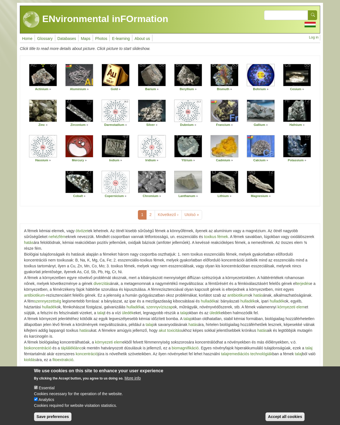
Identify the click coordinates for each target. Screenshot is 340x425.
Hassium (41, 160)
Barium (150, 89)
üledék (127, 313)
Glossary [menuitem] (44, 38)
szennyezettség (47, 301)
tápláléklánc (71, 348)
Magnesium (259, 196)
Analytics (46, 402)
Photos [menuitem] (101, 38)
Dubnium (186, 124)
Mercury (78, 160)
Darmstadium (114, 124)
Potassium (296, 160)
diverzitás (102, 283)
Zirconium (77, 124)
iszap (168, 307)
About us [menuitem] (142, 38)
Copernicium (114, 196)
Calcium (259, 160)
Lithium (223, 196)
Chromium (150, 196)
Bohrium (259, 89)
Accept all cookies (285, 419)
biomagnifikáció (185, 348)
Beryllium (187, 89)
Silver (150, 124)
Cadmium (223, 160)
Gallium (259, 124)
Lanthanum (186, 196)
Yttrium (186, 160)
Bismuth (223, 89)
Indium (114, 160)
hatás (28, 242)
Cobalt (78, 196)
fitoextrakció (62, 359)
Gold (114, 89)
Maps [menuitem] (85, 38)
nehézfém (57, 236)
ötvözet (82, 231)
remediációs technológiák (250, 354)
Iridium (150, 160)
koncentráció (87, 354)
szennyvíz (155, 307)
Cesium (295, 89)
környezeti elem (291, 307)
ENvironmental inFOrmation (95, 19)
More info (132, 380)
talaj (100, 313)
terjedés (303, 283)
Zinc (42, 124)
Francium (223, 124)
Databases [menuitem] (67, 38)
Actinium (41, 89)
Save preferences (53, 419)
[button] (43, 75)
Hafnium (295, 124)
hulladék (208, 301)
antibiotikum (34, 295)
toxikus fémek (216, 236)
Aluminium (78, 89)
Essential (47, 390)
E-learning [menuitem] (121, 38)
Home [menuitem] (27, 38)
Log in (314, 37)
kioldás (30, 359)
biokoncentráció (37, 348)
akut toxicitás (170, 330)
